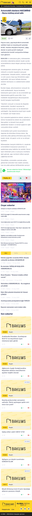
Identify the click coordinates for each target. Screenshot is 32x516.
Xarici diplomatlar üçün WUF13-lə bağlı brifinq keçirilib (15, 222)
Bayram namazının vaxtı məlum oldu (13, 307)
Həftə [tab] (16, 253)
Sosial (4, 38)
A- (27, 38)
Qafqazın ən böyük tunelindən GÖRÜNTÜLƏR (13, 208)
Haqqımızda (6, 509)
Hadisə (9, 263)
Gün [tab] (6, 253)
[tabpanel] (16, 284)
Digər (7, 271)
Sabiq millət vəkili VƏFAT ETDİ (13, 432)
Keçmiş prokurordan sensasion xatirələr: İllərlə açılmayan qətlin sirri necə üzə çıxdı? (15, 402)
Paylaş (7, 178)
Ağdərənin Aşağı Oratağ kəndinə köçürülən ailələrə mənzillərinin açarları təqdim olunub (14, 370)
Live (13, 509)
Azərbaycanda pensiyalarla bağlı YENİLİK (15, 301)
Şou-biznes (9, 280)
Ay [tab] (26, 253)
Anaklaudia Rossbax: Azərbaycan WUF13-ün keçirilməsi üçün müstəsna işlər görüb (14, 339)
